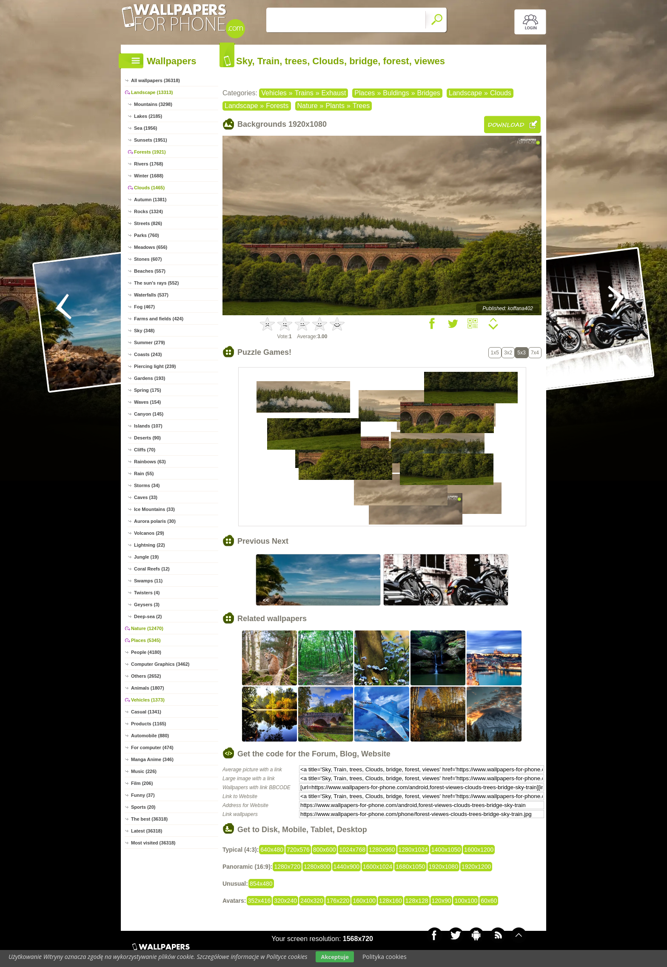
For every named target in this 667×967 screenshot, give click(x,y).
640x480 (271, 849)
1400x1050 (446, 849)
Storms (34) (147, 485)
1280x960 (382, 849)
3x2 (508, 353)
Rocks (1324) (148, 211)
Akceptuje (334, 957)
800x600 (324, 849)
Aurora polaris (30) (155, 521)
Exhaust (334, 93)
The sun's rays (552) (156, 282)
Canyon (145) (148, 413)
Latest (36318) (146, 830)
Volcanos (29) (149, 533)
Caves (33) (145, 497)
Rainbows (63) (150, 461)
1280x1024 (413, 849)
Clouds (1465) (149, 187)
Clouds (500, 93)
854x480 (261, 883)
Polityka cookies (384, 957)
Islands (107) (148, 425)
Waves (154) (147, 402)
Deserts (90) (147, 437)
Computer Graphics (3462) (160, 664)
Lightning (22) (149, 545)
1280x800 (317, 866)
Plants (334, 105)
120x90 (441, 900)
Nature (307, 105)
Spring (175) (147, 390)
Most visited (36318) (153, 842)
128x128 (416, 900)
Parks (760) (146, 235)
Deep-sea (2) (148, 616)
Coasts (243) (148, 354)
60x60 (489, 900)
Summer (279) (149, 342)
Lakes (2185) (148, 116)
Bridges (428, 93)
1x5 (495, 353)
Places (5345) (146, 640)
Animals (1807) (147, 687)
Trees (361, 105)
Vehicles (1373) (148, 699)
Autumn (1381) (150, 199)
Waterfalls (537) (151, 294)
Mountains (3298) (153, 104)
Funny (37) (143, 795)
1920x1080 (443, 866)
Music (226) (144, 771)
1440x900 (347, 866)
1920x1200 (476, 866)
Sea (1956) (145, 128)
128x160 (390, 900)
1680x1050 (410, 866)
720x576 (298, 849)
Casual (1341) (146, 711)
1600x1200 (478, 849)
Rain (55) (144, 473)
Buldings (396, 93)
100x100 (465, 900)
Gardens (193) (149, 378)
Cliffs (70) (144, 449)
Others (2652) (146, 676)
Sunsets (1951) (150, 140)
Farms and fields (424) (158, 318)
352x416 (259, 900)
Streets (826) (148, 223)
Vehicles (274, 93)
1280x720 (287, 866)
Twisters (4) (147, 592)
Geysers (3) (147, 604)
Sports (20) (143, 807)
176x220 (338, 900)
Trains (304, 93)
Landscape (465, 93)
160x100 (364, 900)
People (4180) (146, 652)
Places (364, 93)
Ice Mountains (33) (154, 509)
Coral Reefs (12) (152, 568)
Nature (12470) (147, 628)
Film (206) (142, 783)
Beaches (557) (149, 271)
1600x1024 (377, 866)
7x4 (535, 353)
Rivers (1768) (148, 163)
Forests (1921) (150, 151)
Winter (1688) (148, 175)
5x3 (521, 353)
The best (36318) (149, 819)
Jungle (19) (146, 556)
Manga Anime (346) (152, 759)
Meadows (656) (150, 247)
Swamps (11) (148, 580)
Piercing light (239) (155, 366)
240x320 (311, 900)
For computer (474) (152, 747)
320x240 (285, 900)
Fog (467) (144, 306)
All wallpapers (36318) (155, 80)
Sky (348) (144, 330)
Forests (277, 105)
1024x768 (352, 849)
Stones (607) (148, 259)
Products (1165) (148, 723)
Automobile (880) (150, 735)
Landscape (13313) (152, 92)
